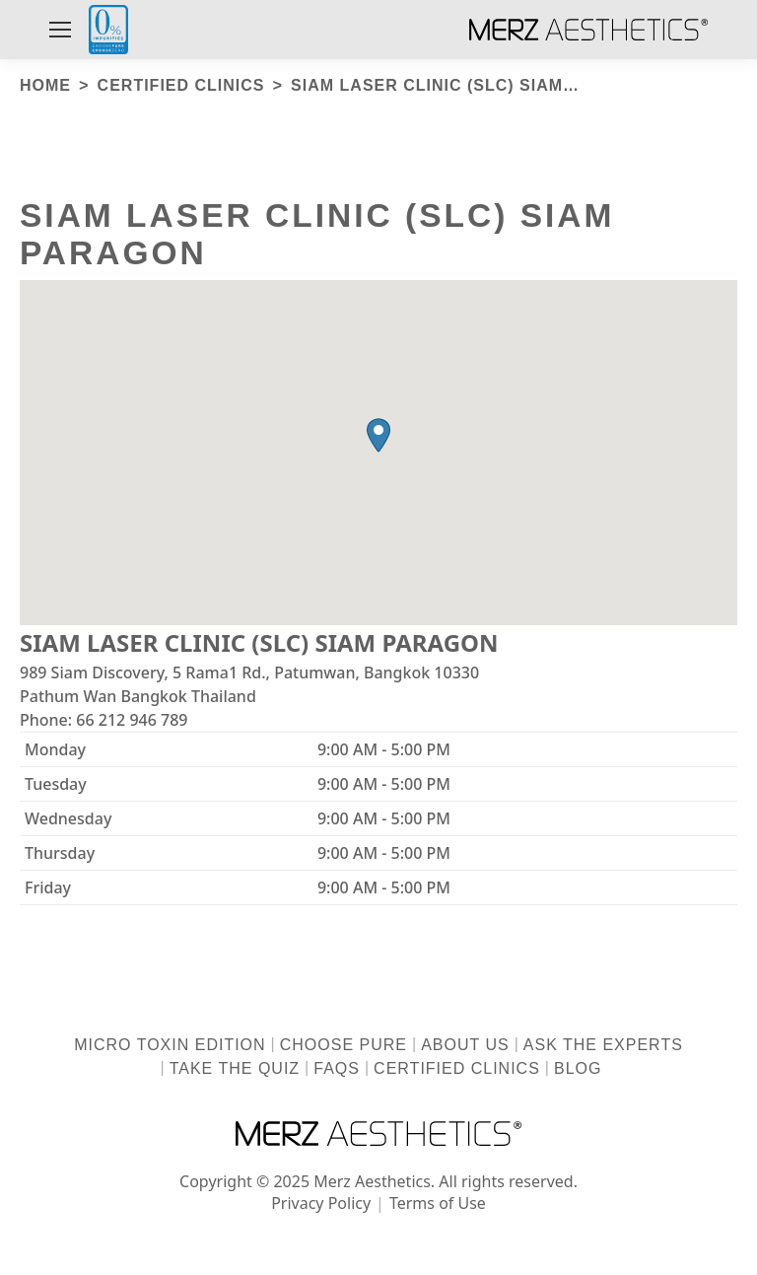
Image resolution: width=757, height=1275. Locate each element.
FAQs (336, 1068)
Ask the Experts (603, 1044)
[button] (378, 435)
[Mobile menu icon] (60, 29)
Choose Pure (343, 1044)
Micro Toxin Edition (169, 1044)
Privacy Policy (321, 1203)
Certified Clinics (457, 1068)
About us (465, 1044)
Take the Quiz (235, 1068)
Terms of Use (437, 1203)
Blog (577, 1068)
